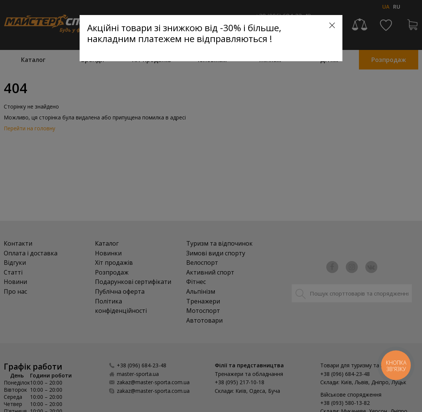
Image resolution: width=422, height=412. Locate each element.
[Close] (332, 25)
